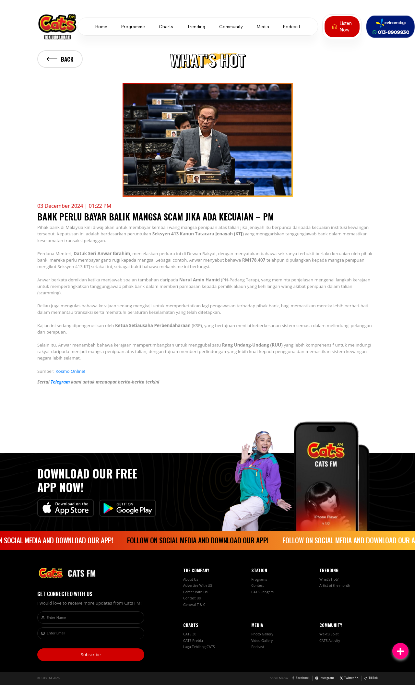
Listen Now (342, 26)
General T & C (194, 604)
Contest (257, 585)
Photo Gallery (262, 634)
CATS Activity (329, 640)
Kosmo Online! (70, 371)
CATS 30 (189, 634)
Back (60, 59)
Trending (196, 26)
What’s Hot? (328, 579)
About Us (190, 579)
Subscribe (91, 654)
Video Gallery (262, 640)
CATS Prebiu (193, 640)
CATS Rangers (262, 592)
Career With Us (195, 592)
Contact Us (192, 598)
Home (101, 26)
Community (231, 26)
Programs (259, 579)
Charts (166, 26)
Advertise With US (197, 585)
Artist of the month (334, 585)
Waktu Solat (329, 634)
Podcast (291, 26)
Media (263, 26)
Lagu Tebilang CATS (199, 646)
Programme (133, 26)
